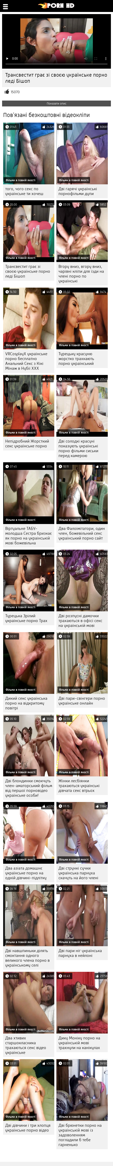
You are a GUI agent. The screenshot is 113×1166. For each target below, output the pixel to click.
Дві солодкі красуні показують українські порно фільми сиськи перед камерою (78, 448)
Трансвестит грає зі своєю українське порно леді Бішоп (27, 271)
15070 (15, 92)
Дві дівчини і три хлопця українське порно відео (28, 1128)
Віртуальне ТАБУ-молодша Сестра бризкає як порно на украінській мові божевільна (28, 535)
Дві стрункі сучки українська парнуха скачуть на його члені (78, 873)
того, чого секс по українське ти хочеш (24, 191)
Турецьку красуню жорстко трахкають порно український (76, 358)
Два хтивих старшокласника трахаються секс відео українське (25, 1045)
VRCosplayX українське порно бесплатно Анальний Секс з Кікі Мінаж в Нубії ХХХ (26, 361)
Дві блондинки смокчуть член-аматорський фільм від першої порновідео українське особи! (28, 788)
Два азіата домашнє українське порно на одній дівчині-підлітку (26, 873)
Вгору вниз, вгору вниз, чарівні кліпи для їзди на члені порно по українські (81, 273)
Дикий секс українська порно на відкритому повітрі (26, 703)
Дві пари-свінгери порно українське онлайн (81, 701)
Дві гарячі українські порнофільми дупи (77, 191)
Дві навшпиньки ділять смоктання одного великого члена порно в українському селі (27, 958)
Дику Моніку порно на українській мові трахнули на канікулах (79, 1043)
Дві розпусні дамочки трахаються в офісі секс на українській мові (80, 620)
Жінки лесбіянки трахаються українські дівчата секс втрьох (79, 785)
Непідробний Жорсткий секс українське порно (27, 443)
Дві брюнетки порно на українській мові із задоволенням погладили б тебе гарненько (80, 1135)
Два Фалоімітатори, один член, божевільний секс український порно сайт (81, 533)
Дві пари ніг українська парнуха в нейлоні (80, 953)
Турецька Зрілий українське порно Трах (26, 618)
